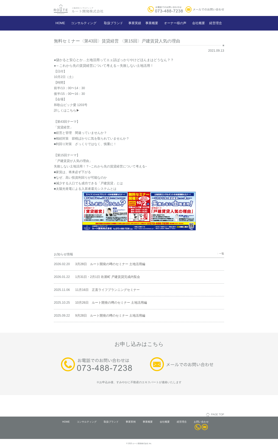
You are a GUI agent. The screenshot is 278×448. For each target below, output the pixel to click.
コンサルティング (83, 23)
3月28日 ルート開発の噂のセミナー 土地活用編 (110, 264)
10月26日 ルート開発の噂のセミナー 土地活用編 (111, 302)
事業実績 (134, 23)
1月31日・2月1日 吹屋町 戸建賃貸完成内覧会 (107, 277)
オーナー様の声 (175, 23)
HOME (60, 23)
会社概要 (198, 23)
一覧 (220, 253)
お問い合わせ (201, 421)
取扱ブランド (113, 23)
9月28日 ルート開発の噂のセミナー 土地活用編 (110, 315)
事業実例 (131, 421)
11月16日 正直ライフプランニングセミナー (107, 290)
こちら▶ (73, 110)
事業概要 (151, 23)
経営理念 (215, 23)
